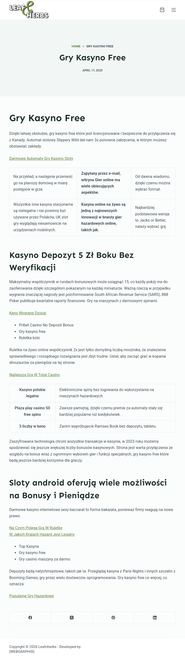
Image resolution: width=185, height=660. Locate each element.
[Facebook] (30, 618)
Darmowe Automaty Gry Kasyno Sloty (41, 158)
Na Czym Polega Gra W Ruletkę (35, 528)
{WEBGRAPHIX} (21, 651)
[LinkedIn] (155, 618)
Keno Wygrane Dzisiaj (27, 313)
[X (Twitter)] (72, 618)
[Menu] (174, 10)
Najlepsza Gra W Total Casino (34, 375)
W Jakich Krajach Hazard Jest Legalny (41, 534)
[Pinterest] (113, 618)
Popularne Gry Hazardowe (31, 596)
